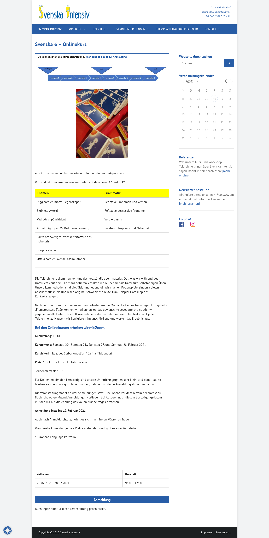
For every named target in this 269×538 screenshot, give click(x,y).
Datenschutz (223, 532)
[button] (7, 530)
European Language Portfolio (177, 29)
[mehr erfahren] (189, 204)
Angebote (78, 29)
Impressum (207, 532)
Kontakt (214, 29)
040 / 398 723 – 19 (220, 16)
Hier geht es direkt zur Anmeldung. (106, 56)
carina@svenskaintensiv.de (216, 11)
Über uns (103, 29)
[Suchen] (229, 63)
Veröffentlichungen (134, 29)
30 (214, 99)
